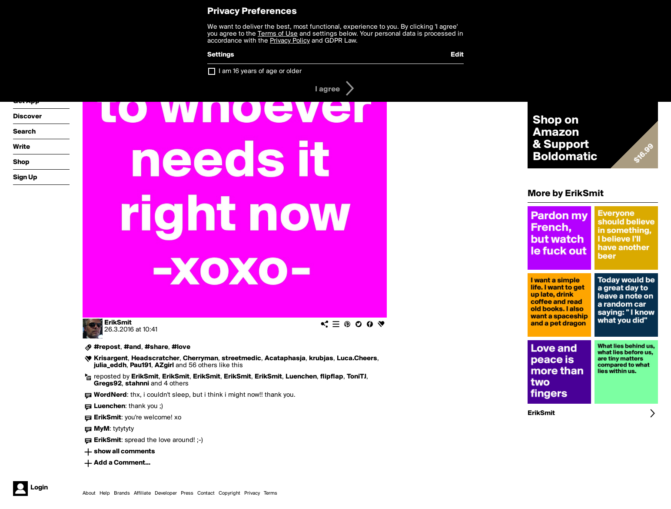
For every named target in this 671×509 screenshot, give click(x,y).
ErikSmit (118, 322)
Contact (206, 493)
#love (181, 347)
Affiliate (142, 493)
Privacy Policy (290, 40)
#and (132, 347)
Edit (457, 54)
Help (105, 493)
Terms (270, 493)
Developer (166, 493)
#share (156, 347)
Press (187, 493)
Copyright (229, 493)
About (89, 493)
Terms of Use (278, 33)
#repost (107, 347)
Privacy (252, 493)
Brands (122, 493)
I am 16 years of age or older (260, 71)
